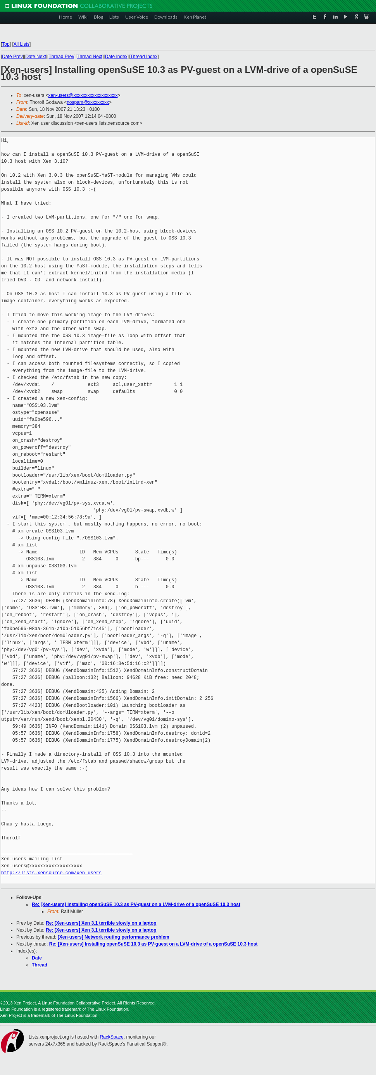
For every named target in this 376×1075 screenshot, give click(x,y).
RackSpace (111, 1037)
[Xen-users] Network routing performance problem (113, 937)
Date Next (35, 56)
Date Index (116, 56)
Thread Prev (61, 56)
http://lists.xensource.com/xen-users (51, 873)
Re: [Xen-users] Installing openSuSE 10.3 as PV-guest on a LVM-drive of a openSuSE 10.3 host (136, 904)
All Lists (21, 44)
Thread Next (89, 56)
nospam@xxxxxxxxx (88, 102)
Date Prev (12, 56)
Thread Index (144, 56)
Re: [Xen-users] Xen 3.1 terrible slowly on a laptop (101, 923)
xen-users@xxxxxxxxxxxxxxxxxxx (83, 95)
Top (5, 44)
